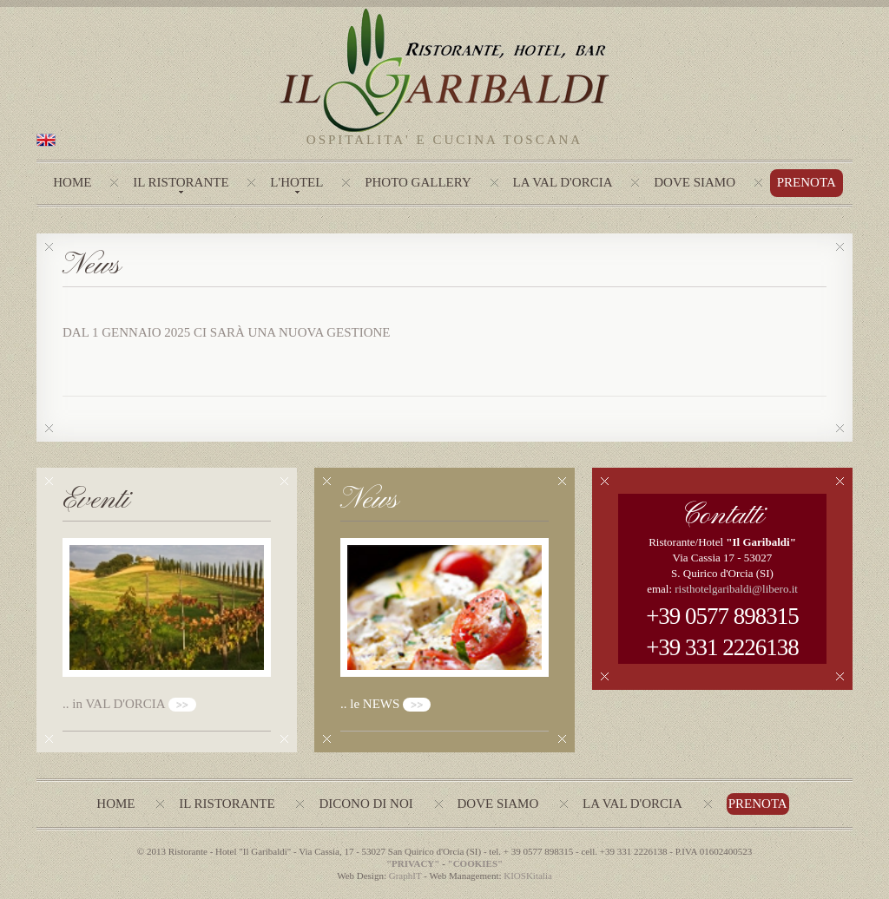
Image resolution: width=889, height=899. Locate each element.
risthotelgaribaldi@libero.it (736, 588)
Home (72, 182)
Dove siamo (498, 803)
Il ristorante (226, 803)
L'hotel (296, 182)
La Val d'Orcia (563, 182)
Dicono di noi (365, 803)
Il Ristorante (180, 182)
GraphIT (405, 875)
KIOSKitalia (528, 875)
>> (182, 705)
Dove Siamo (694, 182)
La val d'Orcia (632, 803)
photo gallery (418, 182)
